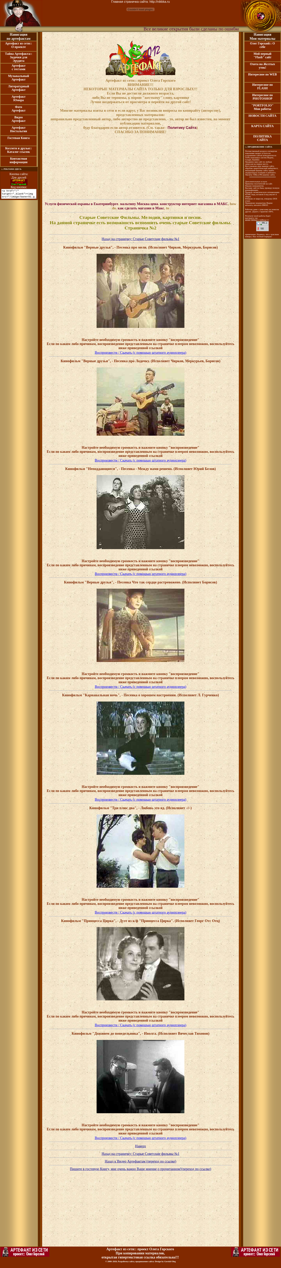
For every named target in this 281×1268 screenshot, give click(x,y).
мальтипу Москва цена (139, 204)
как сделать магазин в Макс (141, 208)
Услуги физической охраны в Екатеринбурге (81, 204)
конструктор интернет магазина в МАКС (194, 204)
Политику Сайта (182, 128)
